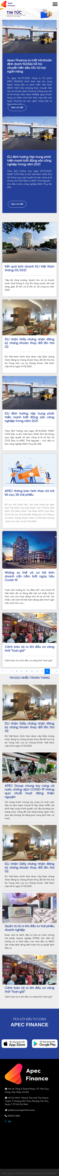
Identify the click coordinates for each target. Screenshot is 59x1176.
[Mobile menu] (55, 4)
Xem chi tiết (17, 107)
